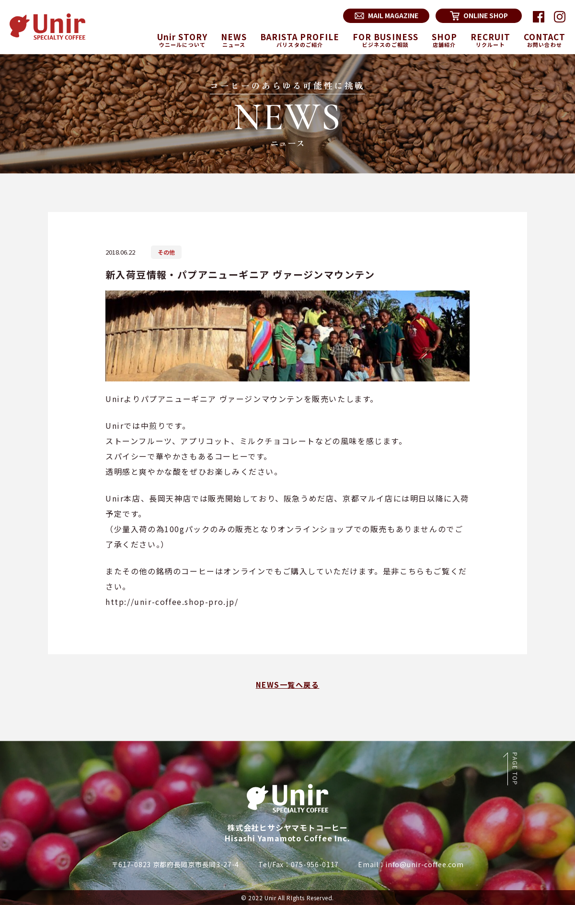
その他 (166, 252)
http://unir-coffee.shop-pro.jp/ (172, 601)
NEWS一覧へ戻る (288, 685)
